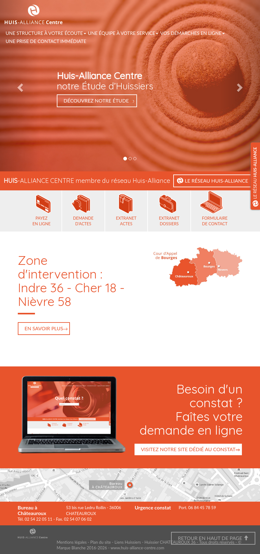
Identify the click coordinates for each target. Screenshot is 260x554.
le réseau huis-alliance (217, 181)
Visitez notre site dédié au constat (188, 449)
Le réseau (256, 177)
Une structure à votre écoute (46, 33)
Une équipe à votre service (123, 33)
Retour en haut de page (213, 538)
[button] (19, 85)
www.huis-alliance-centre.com (137, 547)
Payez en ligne (41, 221)
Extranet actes (126, 221)
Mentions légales (72, 542)
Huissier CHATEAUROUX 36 (170, 542)
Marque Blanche (71, 547)
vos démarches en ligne (192, 33)
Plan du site (100, 542)
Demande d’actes (83, 221)
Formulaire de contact (215, 221)
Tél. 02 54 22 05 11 (35, 519)
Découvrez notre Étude (97, 100)
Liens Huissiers (128, 542)
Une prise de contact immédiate (46, 41)
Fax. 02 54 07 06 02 (73, 519)
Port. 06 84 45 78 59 (197, 507)
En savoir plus (44, 328)
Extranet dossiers (169, 221)
